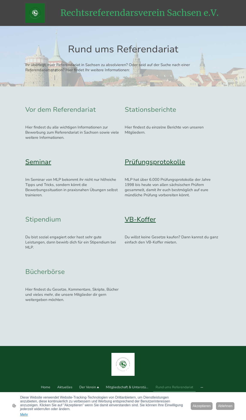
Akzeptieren (202, 406)
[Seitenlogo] (35, 13)
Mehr (24, 414)
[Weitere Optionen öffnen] (202, 387)
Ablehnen (225, 406)
